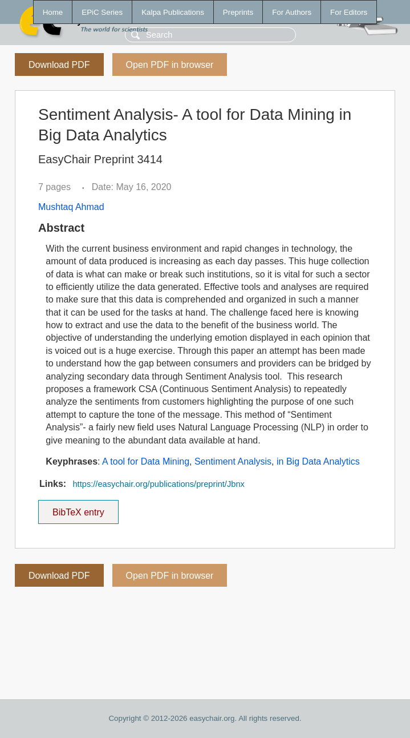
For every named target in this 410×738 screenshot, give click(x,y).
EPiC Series (102, 12)
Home (53, 12)
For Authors (291, 12)
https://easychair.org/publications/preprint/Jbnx (158, 484)
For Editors (348, 12)
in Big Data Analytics (318, 461)
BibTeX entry (78, 508)
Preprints (238, 12)
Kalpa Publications (172, 12)
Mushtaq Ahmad (71, 207)
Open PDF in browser (170, 65)
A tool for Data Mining (145, 461)
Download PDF (59, 65)
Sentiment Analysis (232, 461)
